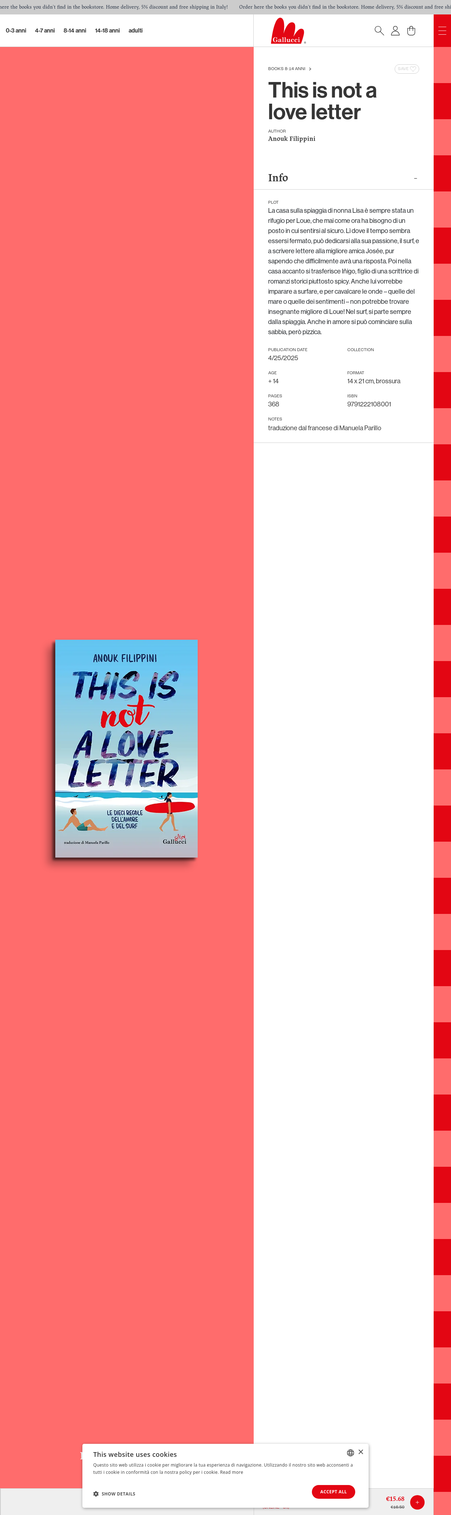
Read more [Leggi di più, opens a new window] (231, 1472)
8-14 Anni (75, 30)
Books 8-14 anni (286, 69)
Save (407, 69)
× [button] (360, 1452)
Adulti (136, 30)
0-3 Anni (16, 30)
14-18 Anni (107, 30)
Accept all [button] (333, 1492)
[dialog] (225, 1476)
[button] (114, 1493)
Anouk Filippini (291, 139)
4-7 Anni (45, 30)
